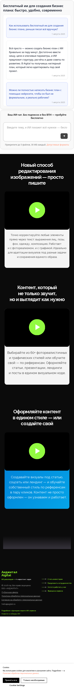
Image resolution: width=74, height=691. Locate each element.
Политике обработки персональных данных (21, 673)
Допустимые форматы (58, 144)
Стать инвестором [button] (55, 653)
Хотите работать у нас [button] (57, 661)
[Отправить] (64, 136)
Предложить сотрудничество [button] (59, 657)
